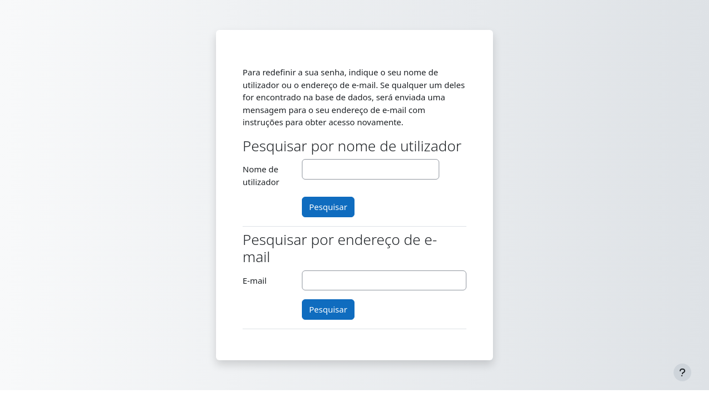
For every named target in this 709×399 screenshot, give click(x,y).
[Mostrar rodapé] (682, 372)
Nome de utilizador (261, 175)
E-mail (254, 280)
